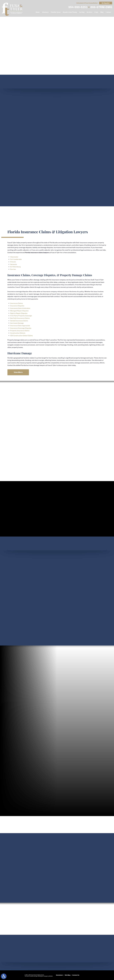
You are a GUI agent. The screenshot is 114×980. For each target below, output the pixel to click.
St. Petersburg (15, 267)
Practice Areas (56, 12)
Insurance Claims (16, 303)
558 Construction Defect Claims (21, 335)
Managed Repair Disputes (19, 311)
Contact (108, 12)
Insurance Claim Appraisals (20, 326)
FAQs (96, 12)
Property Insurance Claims (19, 331)
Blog (101, 12)
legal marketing (38, 976)
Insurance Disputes (17, 306)
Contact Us (75, 975)
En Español (106, 3)
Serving (82, 12)
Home (38, 12)
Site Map (67, 975)
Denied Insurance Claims (19, 321)
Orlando (13, 262)
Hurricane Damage (17, 323)
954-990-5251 (77, 7)
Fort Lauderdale (16, 259)
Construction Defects (17, 333)
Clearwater (14, 257)
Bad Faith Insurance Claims (20, 318)
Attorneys (45, 12)
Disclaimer (59, 975)
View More (18, 372)
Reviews (89, 12)
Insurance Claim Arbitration (20, 308)
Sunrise (13, 269)
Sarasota (13, 264)
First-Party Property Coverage (21, 316)
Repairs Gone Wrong (70, 12)
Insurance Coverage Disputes (20, 328)
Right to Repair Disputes (18, 313)
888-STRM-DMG (101, 7)
